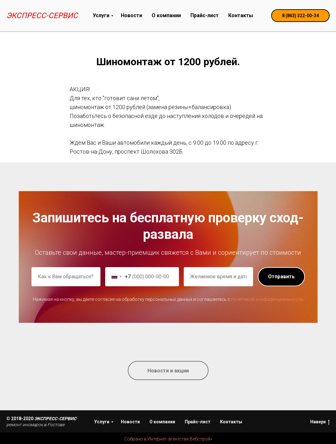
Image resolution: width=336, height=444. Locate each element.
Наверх (320, 422)
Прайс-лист (204, 15)
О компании (166, 15)
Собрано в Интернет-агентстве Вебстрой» (168, 438)
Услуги (101, 15)
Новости (131, 15)
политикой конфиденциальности (267, 299)
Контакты (240, 15)
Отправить (281, 277)
